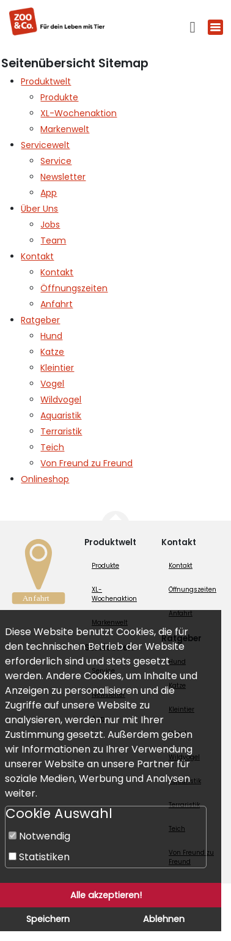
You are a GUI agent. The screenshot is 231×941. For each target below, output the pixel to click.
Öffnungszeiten (192, 589)
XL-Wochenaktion (114, 594)
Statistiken (39, 857)
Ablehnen (164, 919)
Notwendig (39, 836)
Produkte (105, 565)
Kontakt (181, 565)
